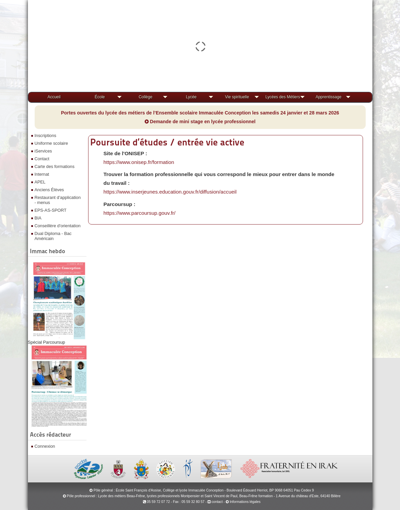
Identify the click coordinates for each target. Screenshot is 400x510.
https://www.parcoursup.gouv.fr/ (140, 213)
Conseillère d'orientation (58, 225)
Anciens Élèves (49, 189)
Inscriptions (46, 135)
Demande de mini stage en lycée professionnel (200, 121)
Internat (42, 174)
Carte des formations (55, 166)
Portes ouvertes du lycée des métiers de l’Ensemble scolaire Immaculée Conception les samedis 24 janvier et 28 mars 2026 (200, 112)
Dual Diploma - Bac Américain (53, 236)
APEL (40, 181)
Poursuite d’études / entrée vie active (167, 142)
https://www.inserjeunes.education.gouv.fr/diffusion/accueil (170, 192)
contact (215, 502)
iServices (43, 151)
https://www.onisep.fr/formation (139, 162)
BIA (38, 217)
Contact (42, 158)
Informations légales (245, 502)
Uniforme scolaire (51, 143)
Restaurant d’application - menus (58, 200)
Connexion (45, 446)
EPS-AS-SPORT (51, 210)
